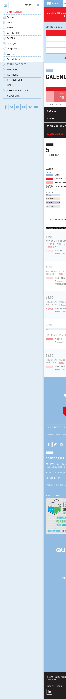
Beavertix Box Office (34, 50)
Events (34, 44)
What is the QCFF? (14, 485)
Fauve (16, 250)
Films (34, 38)
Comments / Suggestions (41, 485)
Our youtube (39, 444)
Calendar (34, 32)
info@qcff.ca (10, 478)
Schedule (27, 58)
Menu (12, 4)
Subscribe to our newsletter (20, 427)
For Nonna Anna (22, 366)
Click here (47, 12)
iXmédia (15, 686)
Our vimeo (32, 444)
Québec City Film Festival (32, 3)
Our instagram (19, 444)
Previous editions (14, 434)
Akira (15, 339)
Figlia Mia (18, 308)
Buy (7, 246)
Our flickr (26, 444)
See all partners (34, 665)
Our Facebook (6, 444)
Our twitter (12, 444)
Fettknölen (19, 278)
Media (43, 427)
